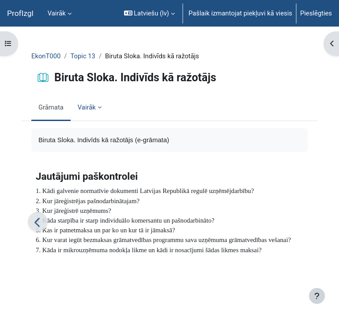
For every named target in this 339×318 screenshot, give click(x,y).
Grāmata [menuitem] (51, 107)
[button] (149, 13)
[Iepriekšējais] (38, 222)
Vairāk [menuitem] (57, 13)
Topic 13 (82, 56)
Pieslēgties (316, 13)
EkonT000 (45, 56)
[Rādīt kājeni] (317, 296)
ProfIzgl (20, 13)
